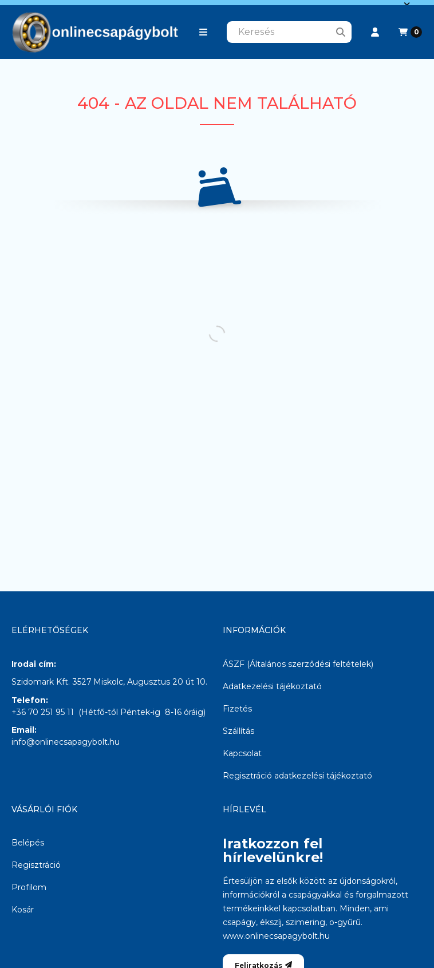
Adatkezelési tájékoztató (272, 686)
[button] (203, 32)
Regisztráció (36, 865)
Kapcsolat (242, 753)
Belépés (27, 842)
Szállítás (238, 731)
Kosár (22, 909)
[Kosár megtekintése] (410, 32)
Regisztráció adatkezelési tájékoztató (297, 776)
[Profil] (375, 32)
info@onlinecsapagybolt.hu (65, 742)
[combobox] (289, 32)
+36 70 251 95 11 (42, 712)
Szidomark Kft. (40, 682)
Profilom (28, 887)
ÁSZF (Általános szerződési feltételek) (298, 664)
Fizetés (237, 709)
